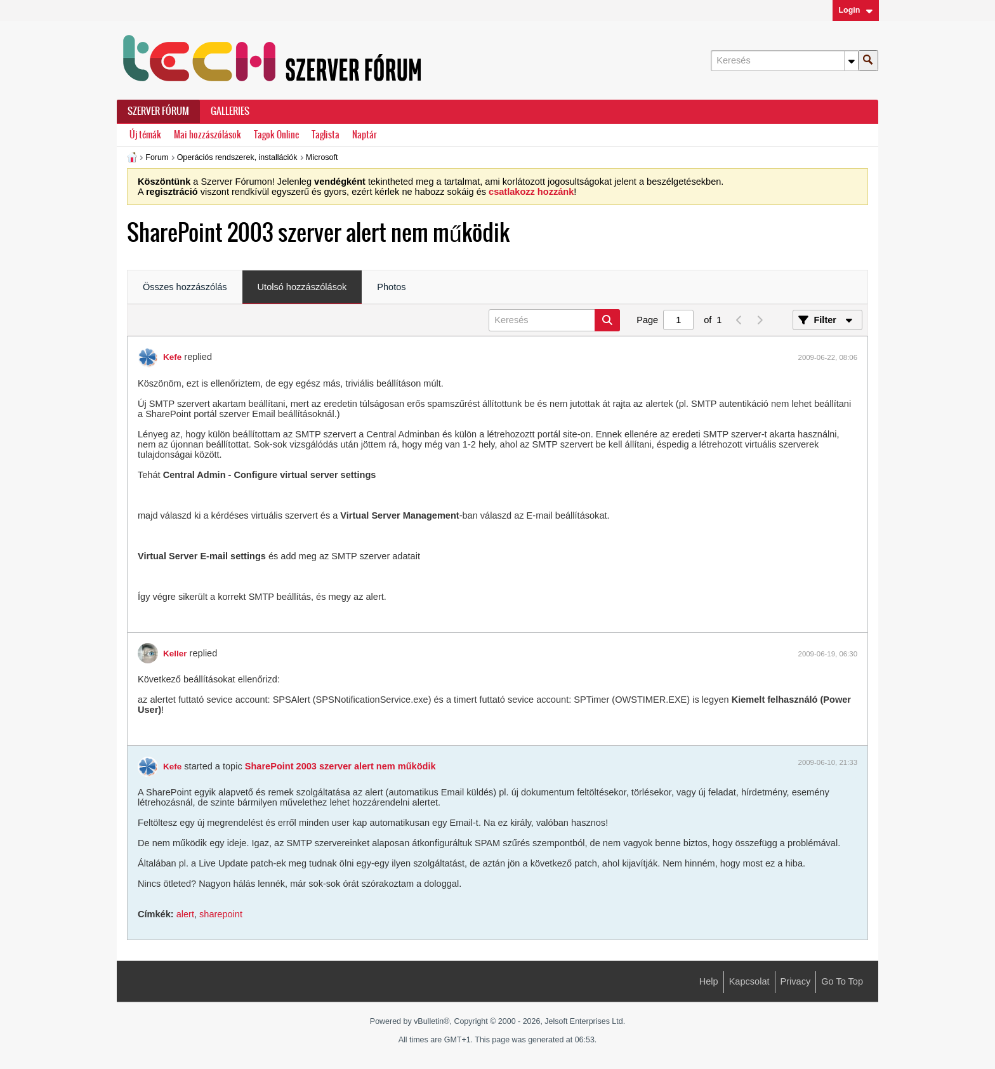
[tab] (185, 287)
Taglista (325, 135)
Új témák (145, 135)
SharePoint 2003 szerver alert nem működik (340, 766)
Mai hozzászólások (207, 135)
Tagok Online (276, 135)
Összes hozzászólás (185, 287)
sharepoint (220, 914)
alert (185, 914)
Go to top (842, 981)
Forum (156, 157)
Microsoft (322, 157)
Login (855, 10)
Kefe (172, 357)
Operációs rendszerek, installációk (237, 157)
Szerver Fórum (158, 111)
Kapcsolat (749, 981)
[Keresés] (784, 60)
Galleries (230, 111)
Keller (175, 653)
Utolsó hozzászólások (302, 287)
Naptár (364, 135)
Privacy (796, 981)
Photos (391, 287)
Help (708, 981)
